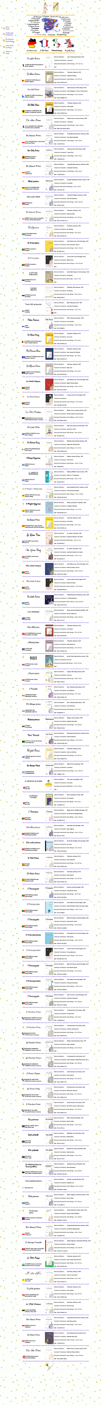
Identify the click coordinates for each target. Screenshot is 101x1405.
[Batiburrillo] (12, 33)
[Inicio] (9, 29)
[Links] (8, 53)
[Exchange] (9, 47)
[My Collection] (11, 41)
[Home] (9, 27)
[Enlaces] (8, 51)
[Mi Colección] (10, 39)
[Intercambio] (10, 45)
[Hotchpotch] (12, 35)
